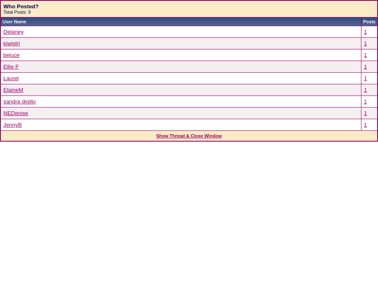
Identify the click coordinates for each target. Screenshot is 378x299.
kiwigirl (11, 43)
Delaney (13, 32)
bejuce (11, 55)
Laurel (11, 78)
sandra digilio (19, 101)
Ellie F (11, 67)
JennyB (12, 125)
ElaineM (13, 90)
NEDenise (15, 113)
